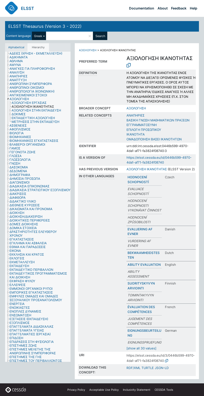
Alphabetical (16, 47)
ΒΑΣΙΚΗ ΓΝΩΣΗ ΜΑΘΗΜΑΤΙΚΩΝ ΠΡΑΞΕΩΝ (157, 120)
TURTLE (147, 368)
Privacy (76, 389)
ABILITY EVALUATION (144, 265)
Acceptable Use (104, 389)
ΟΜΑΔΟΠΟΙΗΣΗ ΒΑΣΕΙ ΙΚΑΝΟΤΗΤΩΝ (154, 139)
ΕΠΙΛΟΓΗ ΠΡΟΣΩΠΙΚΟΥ (143, 130)
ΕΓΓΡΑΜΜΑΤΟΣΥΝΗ (141, 125)
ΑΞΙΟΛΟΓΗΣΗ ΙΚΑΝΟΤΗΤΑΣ (146, 169)
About (163, 8)
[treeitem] (37, 53)
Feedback (178, 8)
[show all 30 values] (141, 348)
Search (100, 36)
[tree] (38, 207)
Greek (38, 36)
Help (193, 8)
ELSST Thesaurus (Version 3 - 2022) (45, 26)
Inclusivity (136, 389)
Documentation (141, 8)
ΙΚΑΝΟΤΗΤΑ (135, 134)
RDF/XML (133, 368)
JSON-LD (162, 368)
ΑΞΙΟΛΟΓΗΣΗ (88, 50)
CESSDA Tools (164, 389)
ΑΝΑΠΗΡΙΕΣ (135, 115)
